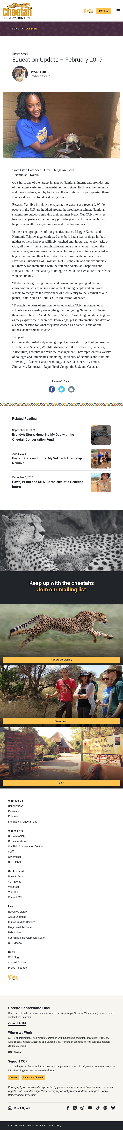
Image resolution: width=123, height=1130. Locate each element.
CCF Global (14, 862)
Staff (11, 851)
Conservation (15, 806)
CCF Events (14, 881)
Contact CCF (15, 897)
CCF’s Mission (16, 836)
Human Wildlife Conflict (21, 922)
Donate (103, 10)
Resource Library (61, 659)
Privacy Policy (54, 1125)
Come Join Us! (17, 1023)
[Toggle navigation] (118, 11)
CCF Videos (15, 942)
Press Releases (17, 967)
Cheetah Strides (17, 962)
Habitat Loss (15, 932)
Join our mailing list (61, 589)
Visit (61, 782)
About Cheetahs (17, 916)
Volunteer (61, 721)
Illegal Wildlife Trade (20, 927)
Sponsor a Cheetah (33, 1077)
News (15, 28)
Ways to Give (15, 876)
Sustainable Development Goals (26, 937)
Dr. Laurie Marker (17, 841)
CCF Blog (31, 28)
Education (13, 816)
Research (13, 811)
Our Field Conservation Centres (26, 846)
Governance (15, 856)
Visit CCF (13, 892)
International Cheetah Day (22, 821)
